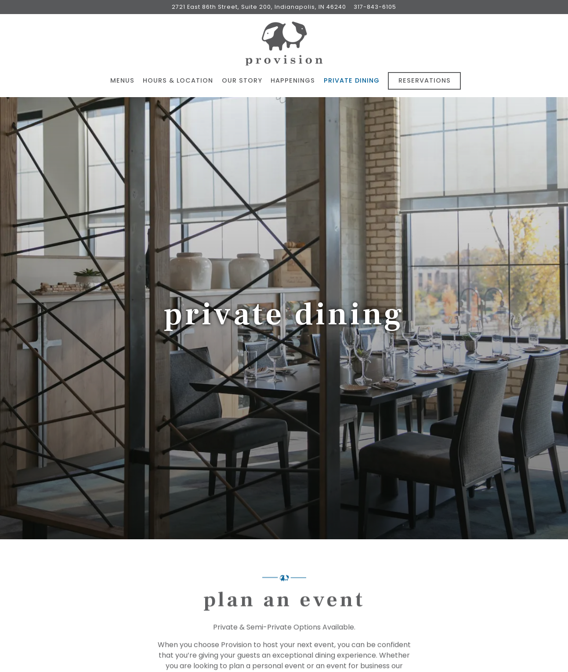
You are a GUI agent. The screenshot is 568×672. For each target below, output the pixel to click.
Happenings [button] (293, 80)
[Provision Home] (284, 43)
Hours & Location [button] (178, 80)
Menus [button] (122, 80)
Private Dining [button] (352, 80)
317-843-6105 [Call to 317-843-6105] (375, 7)
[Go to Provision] (259, 7)
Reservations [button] (424, 80)
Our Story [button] (242, 80)
